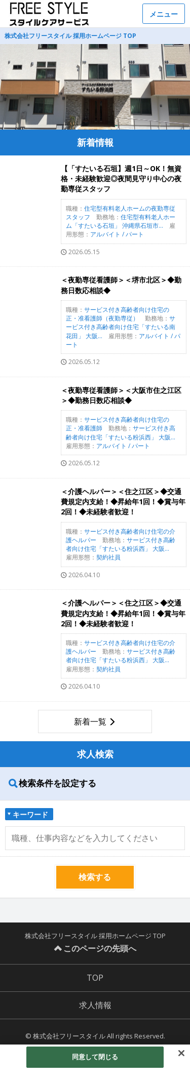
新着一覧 (90, 721)
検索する (95, 877)
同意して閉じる (95, 1056)
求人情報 (95, 1005)
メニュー (163, 14)
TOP (95, 977)
